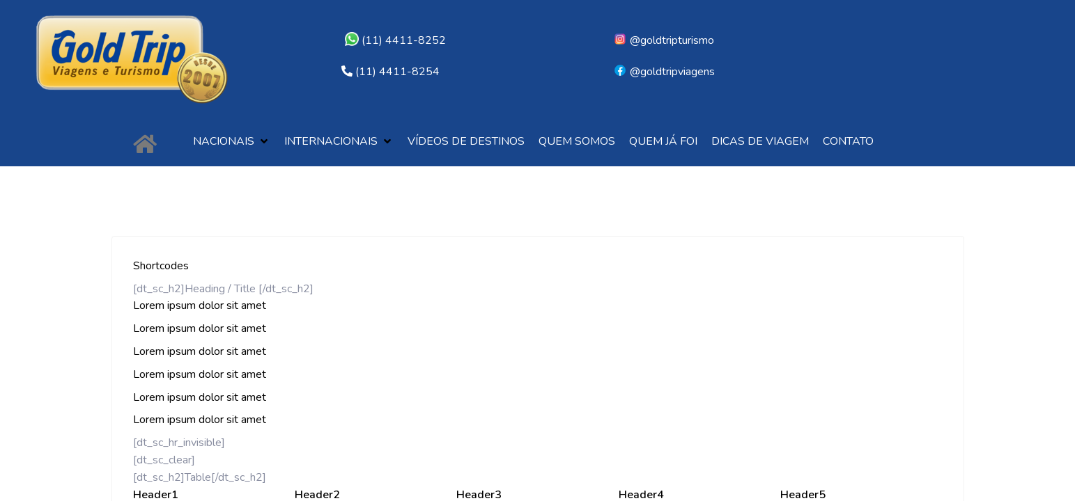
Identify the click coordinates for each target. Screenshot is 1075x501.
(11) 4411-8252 (395, 40)
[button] (231, 141)
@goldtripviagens (664, 71)
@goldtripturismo (663, 40)
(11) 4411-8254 (397, 71)
